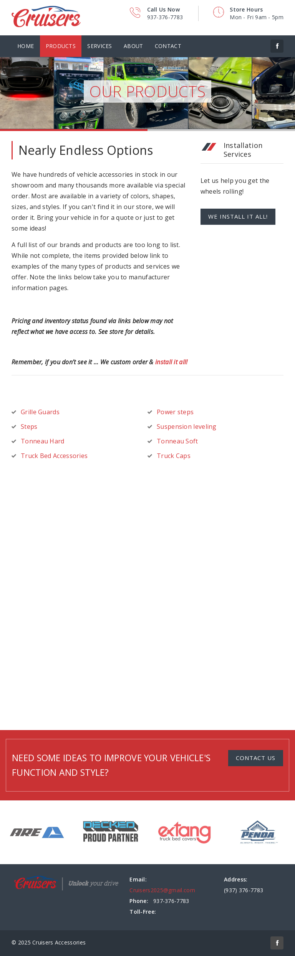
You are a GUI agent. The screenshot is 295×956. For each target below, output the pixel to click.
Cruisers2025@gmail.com (162, 890)
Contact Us (255, 758)
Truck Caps (174, 455)
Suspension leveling (187, 426)
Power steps (175, 412)
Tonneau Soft (177, 441)
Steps (29, 426)
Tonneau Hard (43, 441)
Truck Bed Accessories (54, 455)
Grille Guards (40, 412)
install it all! (171, 362)
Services (99, 46)
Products (61, 46)
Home (25, 46)
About (133, 46)
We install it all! (238, 216)
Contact (168, 46)
